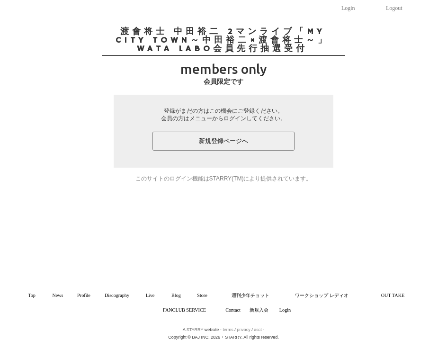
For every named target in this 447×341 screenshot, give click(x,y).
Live (150, 295)
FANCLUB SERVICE (184, 310)
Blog (176, 295)
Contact (233, 310)
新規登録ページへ (223, 140)
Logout (394, 8)
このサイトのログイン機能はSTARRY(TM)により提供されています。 (223, 178)
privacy (243, 329)
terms (228, 329)
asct (258, 329)
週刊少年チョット (250, 295)
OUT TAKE (392, 295)
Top (32, 295)
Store (202, 295)
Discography (117, 295)
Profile (83, 295)
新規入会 (259, 310)
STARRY (195, 329)
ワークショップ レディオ (322, 295)
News (57, 295)
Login (348, 8)
